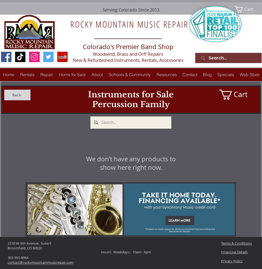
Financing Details (234, 252)
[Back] (17, 95)
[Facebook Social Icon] (6, 57)
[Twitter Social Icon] (48, 57)
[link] (247, 9)
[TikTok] (20, 57)
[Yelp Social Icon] (62, 57)
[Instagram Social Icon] (34, 57)
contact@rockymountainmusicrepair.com (40, 262)
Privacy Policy (232, 261)
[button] (46, 74)
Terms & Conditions (236, 243)
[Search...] (229, 58)
